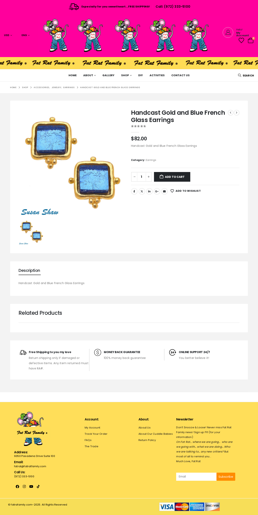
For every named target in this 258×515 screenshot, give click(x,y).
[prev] (230, 113)
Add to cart (175, 177)
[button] (246, 75)
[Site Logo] (129, 35)
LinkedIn (149, 191)
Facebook (134, 191)
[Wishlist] (241, 40)
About (88, 75)
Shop (125, 75)
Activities (157, 75)
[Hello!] (237, 32)
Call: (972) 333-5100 (173, 6)
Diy (140, 75)
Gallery (108, 75)
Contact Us (180, 75)
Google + (157, 191)
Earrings (151, 160)
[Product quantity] (141, 177)
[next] (236, 113)
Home (73, 75)
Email (164, 191)
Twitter (142, 191)
